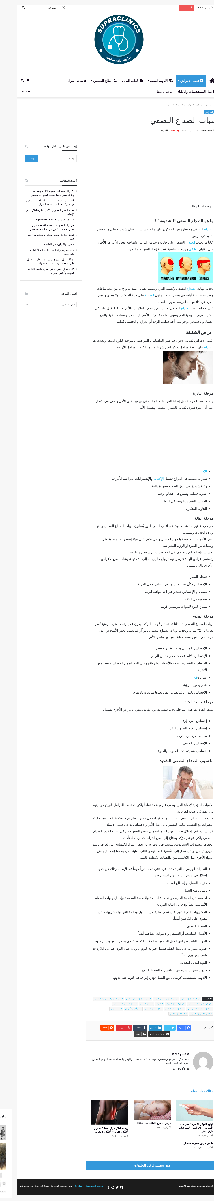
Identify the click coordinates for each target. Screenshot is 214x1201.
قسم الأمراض (104, 1008)
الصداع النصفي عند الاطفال (112, 1003)
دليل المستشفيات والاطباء (184, 92)
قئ (183, 677)
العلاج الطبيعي (92, 81)
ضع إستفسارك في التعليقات (140, 1165)
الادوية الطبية (149, 81)
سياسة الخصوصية (82, 1186)
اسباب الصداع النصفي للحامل (126, 999)
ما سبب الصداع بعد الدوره (189, 1013)
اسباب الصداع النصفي (178, 999)
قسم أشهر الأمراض (121, 1008)
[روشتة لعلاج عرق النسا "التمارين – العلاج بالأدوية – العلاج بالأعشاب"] (97, 1112)
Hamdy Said (194, 130)
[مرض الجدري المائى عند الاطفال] (140, 1110)
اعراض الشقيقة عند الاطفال (188, 1003)
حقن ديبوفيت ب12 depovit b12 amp (42, 219)
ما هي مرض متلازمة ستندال (186, 1143)
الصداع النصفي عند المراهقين (187, 1008)
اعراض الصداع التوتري (163, 1003)
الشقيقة (147, 1003)
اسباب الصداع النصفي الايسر (154, 999)
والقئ (180, 249)
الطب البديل (120, 81)
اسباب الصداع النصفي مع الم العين (96, 999)
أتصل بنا (67, 1186)
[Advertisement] (140, 170)
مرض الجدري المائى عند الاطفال (141, 1123)
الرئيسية (201, 104)
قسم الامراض (179, 81)
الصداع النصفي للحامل (162, 1008)
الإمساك (189, 471)
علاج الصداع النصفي (141, 1008)
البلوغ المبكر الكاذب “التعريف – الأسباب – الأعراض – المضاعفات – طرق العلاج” (182, 1128)
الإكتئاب (146, 479)
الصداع (196, 229)
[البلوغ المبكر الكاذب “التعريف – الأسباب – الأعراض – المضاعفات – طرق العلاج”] (182, 1110)
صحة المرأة (64, 81)
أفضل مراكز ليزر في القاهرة (47, 244)
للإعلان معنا (152, 92)
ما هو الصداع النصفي (166, 1013)
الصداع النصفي (134, 1003)
